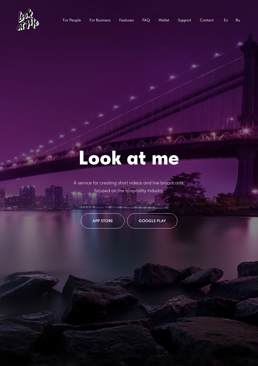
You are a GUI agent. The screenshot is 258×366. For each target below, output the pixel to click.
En (226, 20)
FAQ (146, 20)
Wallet (163, 20)
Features (126, 20)
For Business (100, 20)
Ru (238, 20)
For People (72, 20)
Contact (207, 20)
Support (184, 20)
